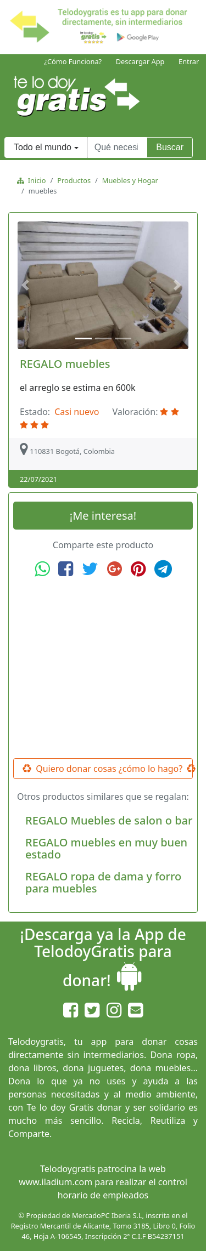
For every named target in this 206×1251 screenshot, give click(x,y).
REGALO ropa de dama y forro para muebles (103, 882)
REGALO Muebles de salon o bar (108, 820)
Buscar (169, 147)
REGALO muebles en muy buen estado (106, 848)
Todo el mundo (42, 147)
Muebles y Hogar (130, 180)
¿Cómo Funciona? (73, 61)
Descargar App (140, 61)
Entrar (189, 61)
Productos (74, 180)
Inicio (35, 180)
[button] (26, 285)
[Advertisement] (103, 668)
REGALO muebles (65, 363)
